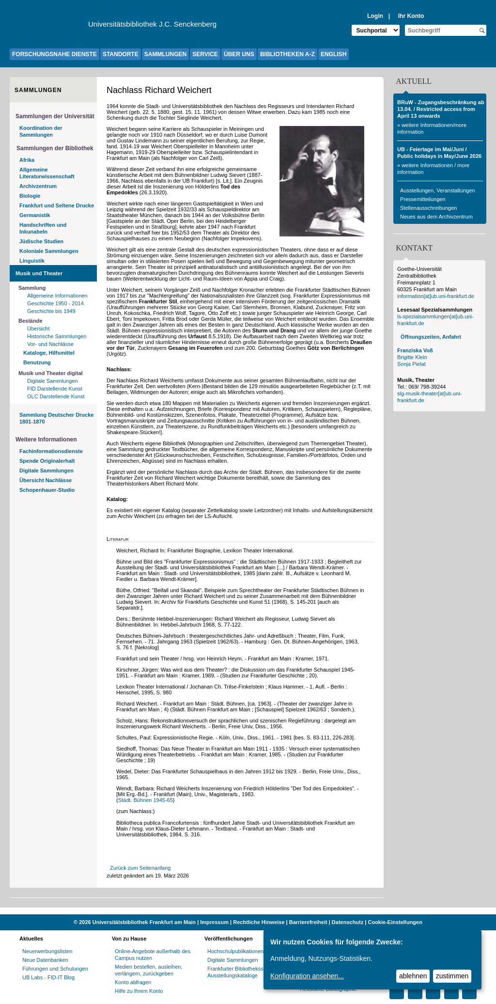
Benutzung (37, 362)
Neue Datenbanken (45, 960)
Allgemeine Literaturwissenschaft (47, 173)
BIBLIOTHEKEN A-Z (287, 54)
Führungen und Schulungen (55, 969)
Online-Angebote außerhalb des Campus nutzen (152, 954)
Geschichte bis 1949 (51, 311)
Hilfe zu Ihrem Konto (139, 991)
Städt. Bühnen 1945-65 (145, 800)
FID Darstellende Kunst (54, 389)
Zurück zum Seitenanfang (140, 868)
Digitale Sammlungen (52, 381)
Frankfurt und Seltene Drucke (56, 205)
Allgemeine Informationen (57, 295)
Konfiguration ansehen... (307, 976)
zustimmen (452, 976)
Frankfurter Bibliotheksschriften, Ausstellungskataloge (244, 972)
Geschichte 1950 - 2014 (55, 303)
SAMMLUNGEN (165, 54)
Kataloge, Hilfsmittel (49, 353)
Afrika (26, 160)
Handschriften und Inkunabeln (42, 228)
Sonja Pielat (411, 364)
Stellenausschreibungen (428, 208)
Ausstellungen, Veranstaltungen (437, 190)
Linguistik (32, 261)
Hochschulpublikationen (235, 951)
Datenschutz (347, 922)
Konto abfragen (133, 982)
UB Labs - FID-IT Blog (48, 977)
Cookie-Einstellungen (395, 922)
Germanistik (34, 215)
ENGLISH (333, 54)
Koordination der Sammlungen (40, 131)
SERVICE (204, 54)
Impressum (214, 922)
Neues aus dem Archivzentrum (436, 217)
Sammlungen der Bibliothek (54, 148)
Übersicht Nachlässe (45, 480)
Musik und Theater (39, 273)
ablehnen (413, 976)
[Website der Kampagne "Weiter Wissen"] (248, 911)
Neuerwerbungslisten (47, 951)
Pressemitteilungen (423, 199)
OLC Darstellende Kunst (56, 396)
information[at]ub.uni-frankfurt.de (435, 296)
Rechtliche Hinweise (258, 922)
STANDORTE (121, 54)
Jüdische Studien (41, 241)
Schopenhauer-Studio (47, 490)
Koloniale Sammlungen (48, 251)
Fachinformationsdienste (51, 451)
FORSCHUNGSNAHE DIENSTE (54, 54)
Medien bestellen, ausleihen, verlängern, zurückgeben (148, 970)
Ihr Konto (411, 16)
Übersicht (38, 328)
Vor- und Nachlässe (50, 344)
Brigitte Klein (412, 357)
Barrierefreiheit (308, 922)
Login (375, 16)
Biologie (29, 196)
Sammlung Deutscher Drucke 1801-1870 (56, 418)
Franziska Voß (415, 350)
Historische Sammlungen (56, 336)
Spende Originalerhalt (47, 461)
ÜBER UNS (239, 54)
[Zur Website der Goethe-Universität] (49, 26)
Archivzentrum (38, 186)
